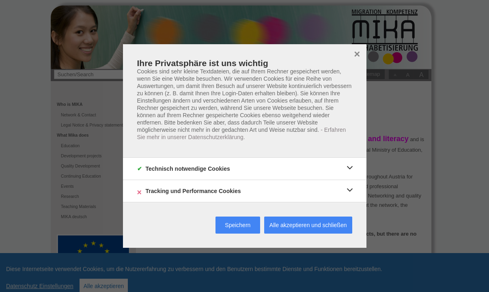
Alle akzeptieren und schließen (308, 225)
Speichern (237, 225)
